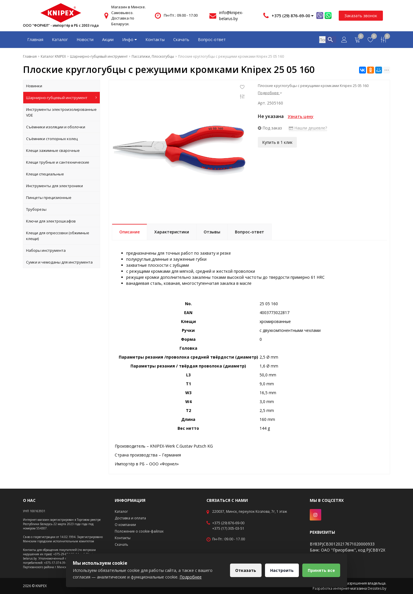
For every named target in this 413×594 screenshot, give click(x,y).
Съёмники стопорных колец (52, 138)
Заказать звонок (360, 15)
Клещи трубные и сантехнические (57, 162)
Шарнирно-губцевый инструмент (61, 97)
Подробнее (270, 92)
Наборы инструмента (46, 250)
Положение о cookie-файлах (139, 531)
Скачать (181, 39)
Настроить (281, 570)
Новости (85, 39)
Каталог (60, 39)
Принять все (321, 570)
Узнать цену (300, 116)
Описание (129, 232)
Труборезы (36, 209)
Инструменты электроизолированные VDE (61, 112)
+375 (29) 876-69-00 (228, 523)
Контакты (155, 39)
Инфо (129, 39)
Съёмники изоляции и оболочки (55, 126)
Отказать (244, 570)
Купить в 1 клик (277, 142)
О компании (125, 524)
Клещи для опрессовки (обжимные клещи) (57, 235)
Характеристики (171, 232)
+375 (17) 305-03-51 (228, 528)
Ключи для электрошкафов (51, 221)
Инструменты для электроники (54, 185)
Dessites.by (377, 588)
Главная (35, 39)
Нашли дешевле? (308, 128)
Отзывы (212, 232)
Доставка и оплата (130, 518)
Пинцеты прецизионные (48, 197)
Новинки (34, 85)
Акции (108, 39)
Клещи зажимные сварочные (53, 150)
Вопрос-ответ (212, 39)
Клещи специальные (45, 174)
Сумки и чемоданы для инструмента (59, 262)
